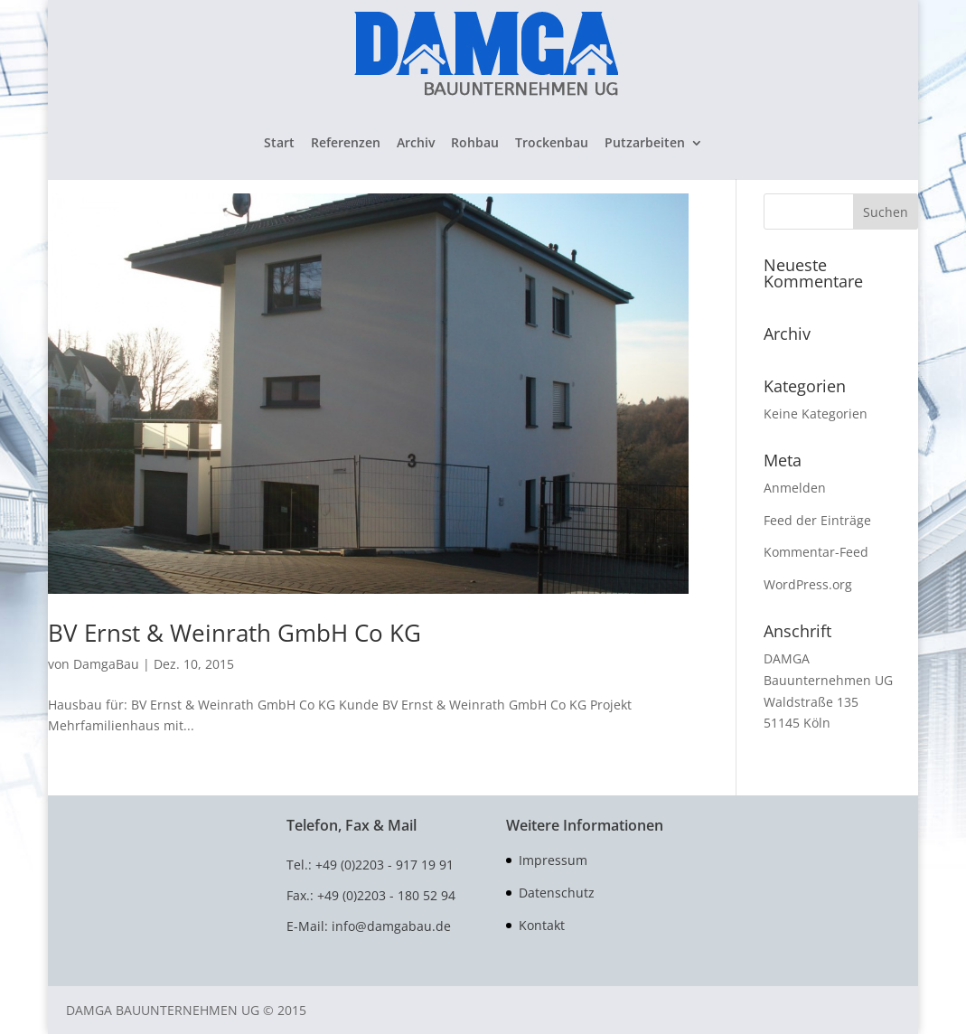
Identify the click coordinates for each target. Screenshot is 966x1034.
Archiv (416, 143)
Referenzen (345, 143)
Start (279, 143)
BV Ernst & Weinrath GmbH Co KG (234, 632)
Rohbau (475, 143)
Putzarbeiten (645, 143)
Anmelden (795, 487)
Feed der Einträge (817, 520)
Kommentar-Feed (816, 551)
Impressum (553, 860)
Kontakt (542, 925)
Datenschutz (557, 892)
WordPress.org (808, 584)
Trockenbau (551, 143)
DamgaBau (106, 663)
